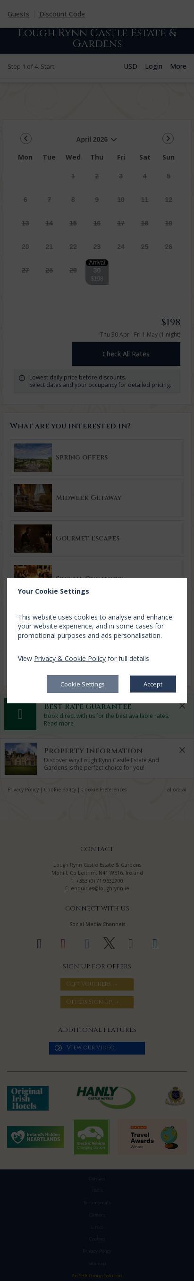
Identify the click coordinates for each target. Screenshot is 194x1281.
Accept (152, 684)
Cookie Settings (82, 684)
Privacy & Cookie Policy (70, 658)
